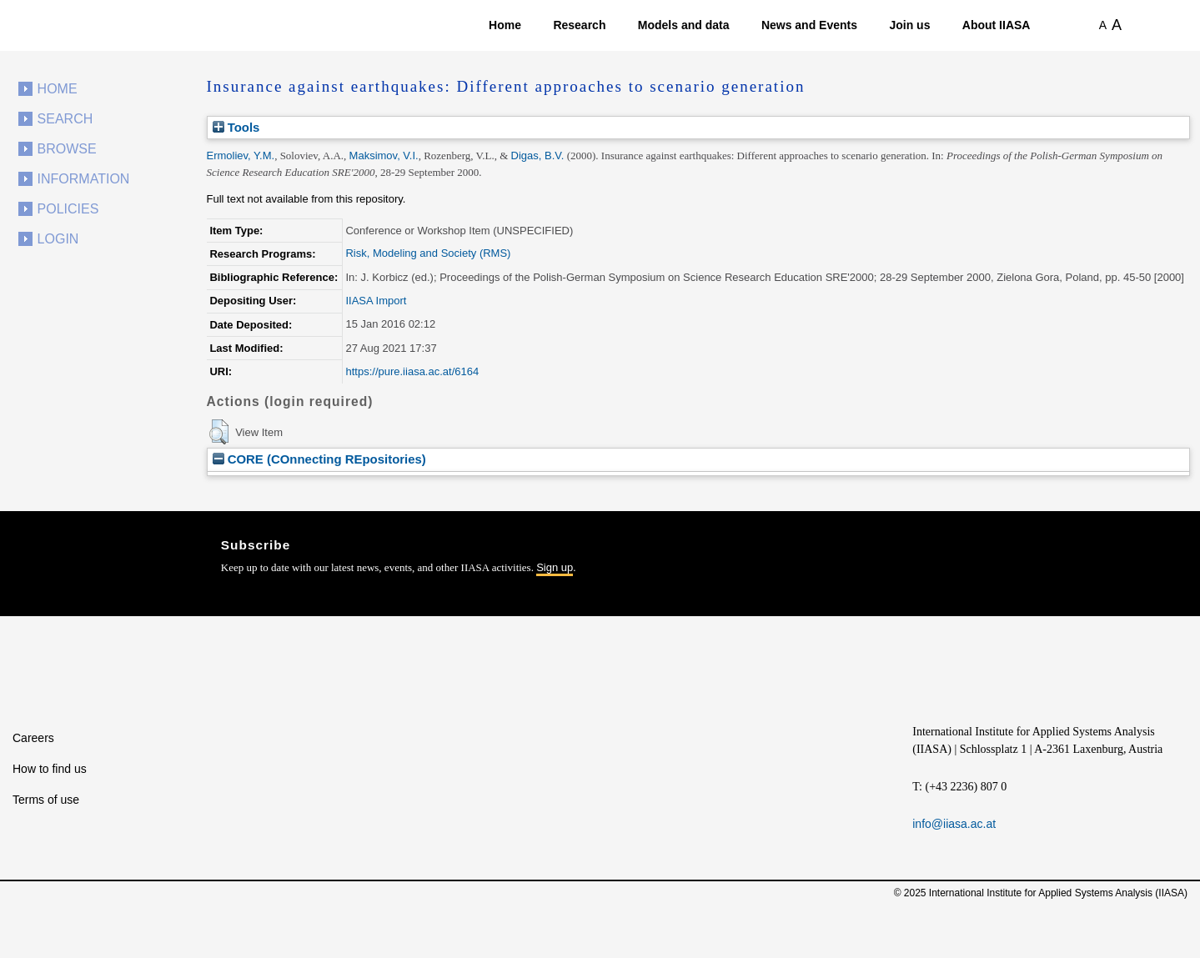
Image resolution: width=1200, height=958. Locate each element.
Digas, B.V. (538, 155)
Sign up (554, 567)
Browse (67, 149)
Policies (68, 209)
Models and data (684, 25)
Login (58, 239)
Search (65, 119)
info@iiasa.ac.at (954, 823)
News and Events (809, 25)
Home (505, 25)
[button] (218, 431)
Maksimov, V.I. (384, 155)
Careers (33, 738)
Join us (909, 25)
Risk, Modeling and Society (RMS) (427, 253)
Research (579, 25)
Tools (236, 127)
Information (84, 179)
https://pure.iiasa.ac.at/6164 (412, 371)
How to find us (50, 768)
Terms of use (46, 799)
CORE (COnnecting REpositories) (319, 459)
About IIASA (996, 25)
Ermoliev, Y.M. (241, 155)
